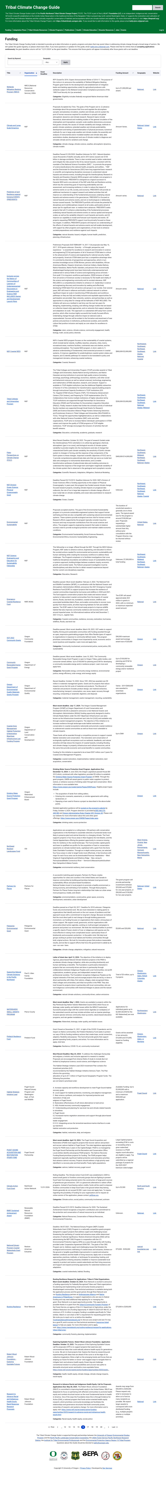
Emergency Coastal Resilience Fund (14, 601)
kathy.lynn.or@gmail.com (99, 47)
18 (92, 1427)
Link (154, 89)
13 (69, 1427)
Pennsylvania (142, 848)
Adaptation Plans (19, 30)
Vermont (140, 850)
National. (140, 89)
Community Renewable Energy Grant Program (14, 664)
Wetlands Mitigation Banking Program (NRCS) (14, 89)
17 (88, 1427)
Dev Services (107, 1468)
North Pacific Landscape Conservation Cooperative (69, 1438)
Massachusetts (143, 853)
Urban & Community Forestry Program (94, 1305)
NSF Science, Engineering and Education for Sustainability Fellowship (13, 561)
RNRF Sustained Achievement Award (13, 1213)
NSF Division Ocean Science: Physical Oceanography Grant (12, 490)
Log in (161, 30)
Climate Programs (56, 30)
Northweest (141, 344)
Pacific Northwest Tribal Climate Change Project (58, 13)
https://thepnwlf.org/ (151, 19)
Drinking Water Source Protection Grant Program (13, 795)
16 (83, 1427)
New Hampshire (143, 855)
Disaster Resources (106, 30)
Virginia (140, 842)
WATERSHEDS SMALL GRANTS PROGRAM (13, 1011)
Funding (8, 30)
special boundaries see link (143, 1249)
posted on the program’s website (93, 808)
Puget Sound (142, 1093)
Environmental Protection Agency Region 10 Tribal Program (108, 1440)
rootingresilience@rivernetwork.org (67, 1320)
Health (78, 30)
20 (101, 1427)
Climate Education (90, 30)
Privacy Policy (85, 1468)
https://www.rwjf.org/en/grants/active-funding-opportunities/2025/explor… (81, 1370)
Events (123, 30)
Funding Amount (122, 73)
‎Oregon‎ (140, 639)
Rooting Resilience (14, 1307)
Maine (139, 858)
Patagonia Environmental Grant (12, 928)
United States (142, 522)
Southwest (141, 346)
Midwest (146, 408)
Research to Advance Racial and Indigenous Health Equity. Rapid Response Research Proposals (13, 1401)
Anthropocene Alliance (87, 1294)
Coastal (140, 359)
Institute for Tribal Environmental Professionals (61, 1440)
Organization (30, 73)
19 (97, 1427)
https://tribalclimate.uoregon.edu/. (69, 21)
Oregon (140, 665)
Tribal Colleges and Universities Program (13, 401)
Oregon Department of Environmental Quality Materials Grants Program (13, 689)
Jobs (117, 30)
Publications (69, 30)
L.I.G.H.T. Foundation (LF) (111, 13)
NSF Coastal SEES (13, 351)
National (140, 125)
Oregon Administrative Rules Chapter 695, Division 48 (83, 813)
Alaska (139, 354)
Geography (46, 58)
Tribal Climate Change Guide (32, 7)
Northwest (141, 395)
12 (65, 1427)
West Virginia (142, 840)
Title (8, 73)
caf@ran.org (93, 1195)
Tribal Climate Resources (37, 30)
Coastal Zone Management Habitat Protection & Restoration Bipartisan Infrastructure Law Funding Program (14, 733)
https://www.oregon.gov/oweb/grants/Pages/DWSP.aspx (74, 787)
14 (74, 1427)
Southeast (141, 351)
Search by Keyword (14, 58)
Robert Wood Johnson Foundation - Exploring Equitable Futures (13, 1359)
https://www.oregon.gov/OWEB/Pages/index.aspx (79, 818)
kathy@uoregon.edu (101, 1443)
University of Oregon (104, 1435)
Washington (141, 973)
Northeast (141, 349)
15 (78, 1427)
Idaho (139, 976)
